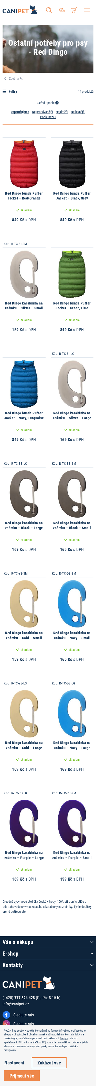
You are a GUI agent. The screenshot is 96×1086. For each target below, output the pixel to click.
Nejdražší (62, 111)
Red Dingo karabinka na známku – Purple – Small (72, 855)
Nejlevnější (78, 111)
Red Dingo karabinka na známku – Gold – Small (24, 635)
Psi (21, 78)
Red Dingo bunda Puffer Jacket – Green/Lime (72, 306)
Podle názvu (48, 117)
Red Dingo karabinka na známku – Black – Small (72, 525)
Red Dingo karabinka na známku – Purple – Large (24, 855)
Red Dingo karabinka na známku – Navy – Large (72, 745)
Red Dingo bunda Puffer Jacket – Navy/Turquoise (24, 416)
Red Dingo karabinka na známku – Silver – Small (24, 306)
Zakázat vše (49, 1062)
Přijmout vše (21, 1075)
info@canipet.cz (16, 1003)
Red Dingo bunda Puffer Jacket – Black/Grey (72, 196)
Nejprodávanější (42, 111)
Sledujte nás (23, 1014)
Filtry (10, 91)
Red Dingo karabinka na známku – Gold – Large (24, 745)
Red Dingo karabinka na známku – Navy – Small (72, 635)
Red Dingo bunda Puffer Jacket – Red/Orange (24, 196)
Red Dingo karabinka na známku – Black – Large (24, 525)
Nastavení (14, 1062)
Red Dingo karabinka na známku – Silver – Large (72, 416)
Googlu (64, 1038)
